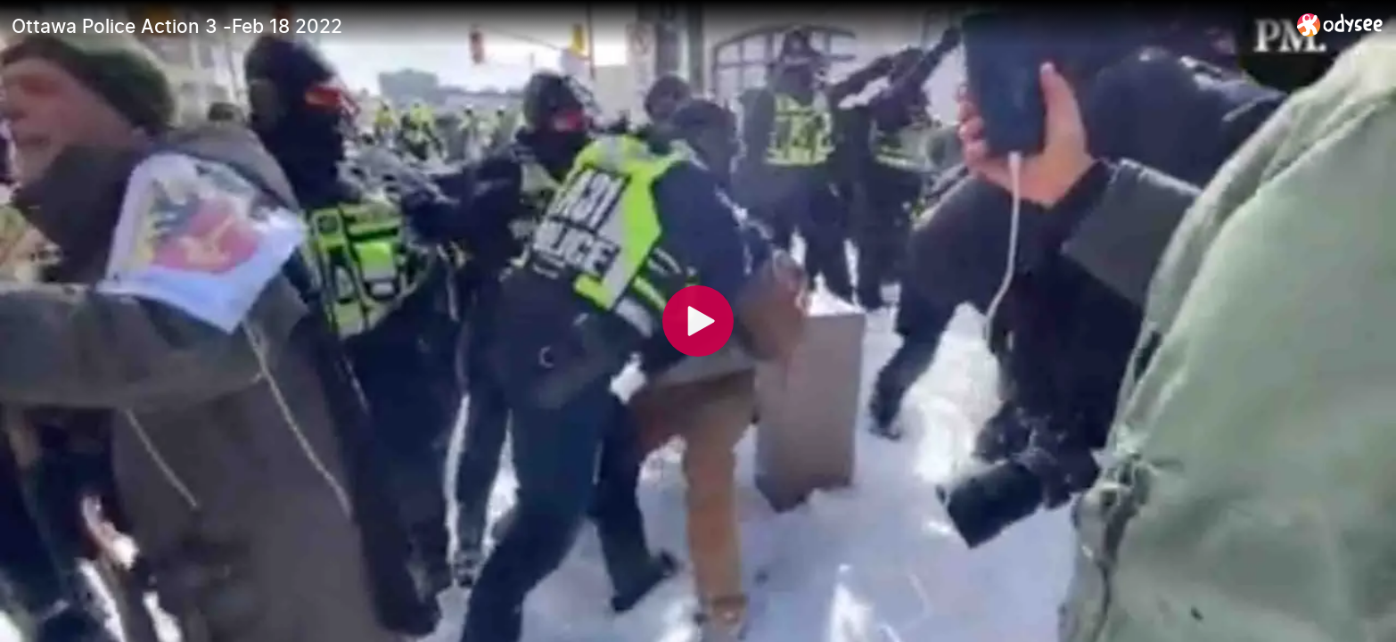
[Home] (1340, 24)
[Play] (698, 321)
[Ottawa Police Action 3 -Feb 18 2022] (647, 25)
